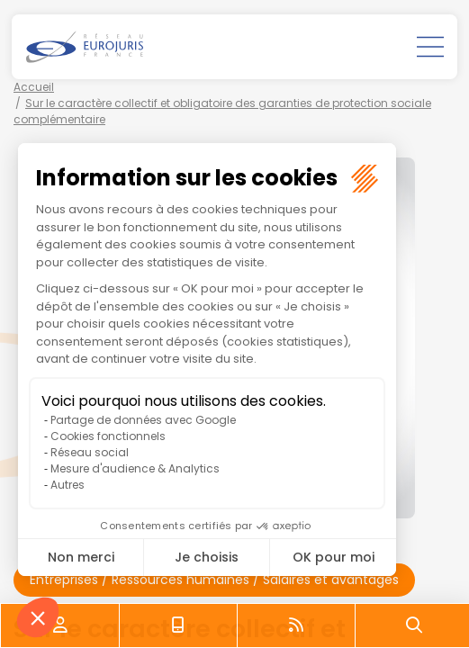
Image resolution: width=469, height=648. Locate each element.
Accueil (34, 86)
